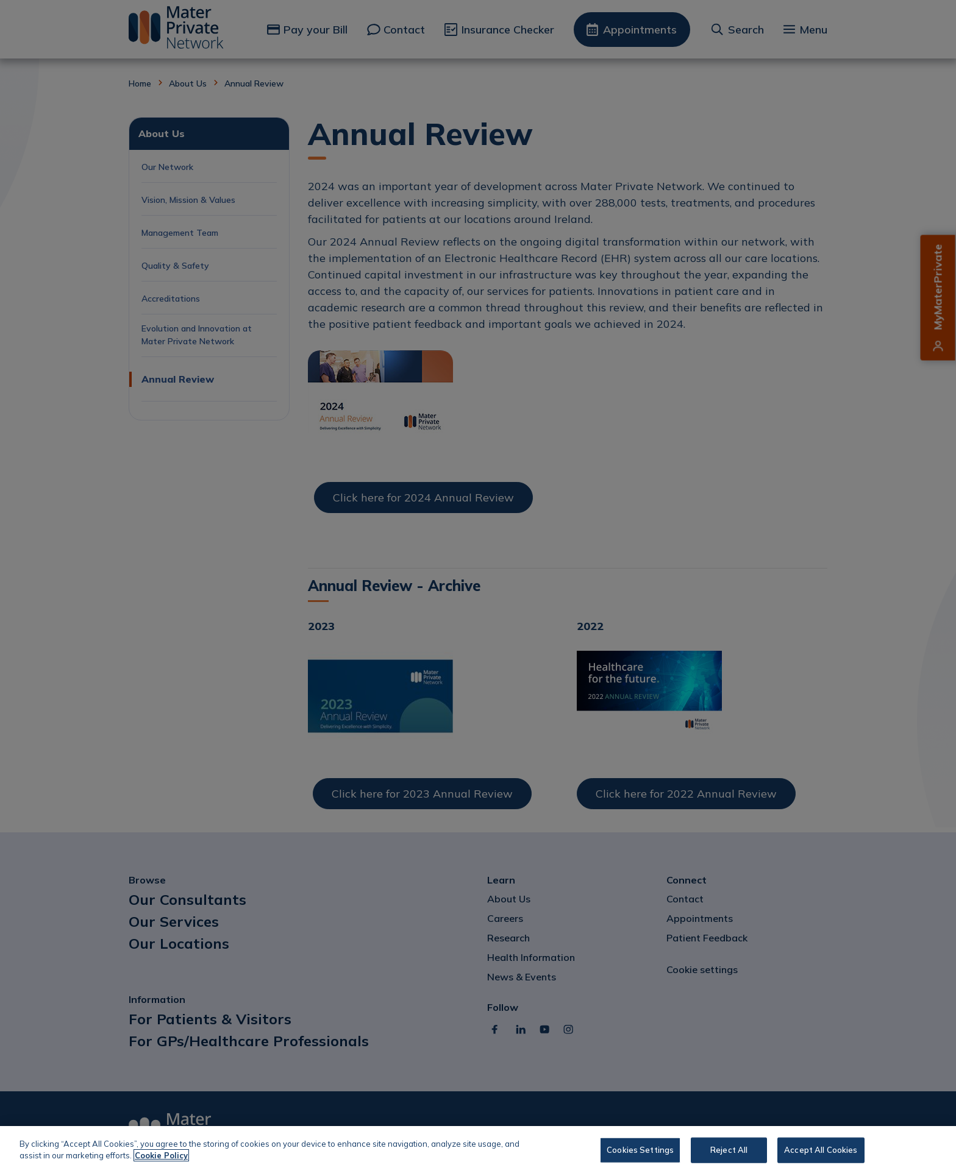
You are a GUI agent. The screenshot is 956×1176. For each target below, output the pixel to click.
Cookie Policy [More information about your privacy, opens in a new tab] (161, 1155)
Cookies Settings (640, 1150)
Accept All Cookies (820, 1150)
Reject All (728, 1150)
